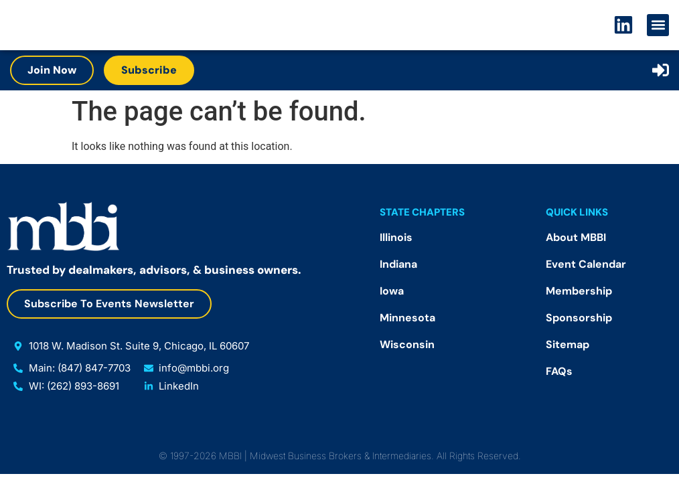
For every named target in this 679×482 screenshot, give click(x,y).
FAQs (559, 371)
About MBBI (576, 237)
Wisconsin (407, 344)
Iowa (392, 291)
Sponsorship (579, 318)
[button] (658, 25)
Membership (579, 291)
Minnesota (407, 318)
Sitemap (567, 344)
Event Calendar (586, 264)
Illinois (396, 237)
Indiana (398, 264)
